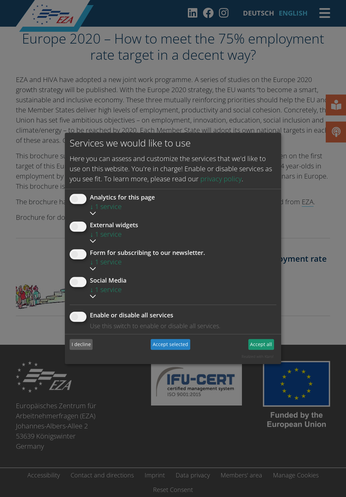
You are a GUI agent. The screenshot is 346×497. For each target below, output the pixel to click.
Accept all (261, 344)
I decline (81, 344)
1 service (106, 206)
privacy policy (221, 178)
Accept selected (170, 344)
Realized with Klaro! (258, 356)
